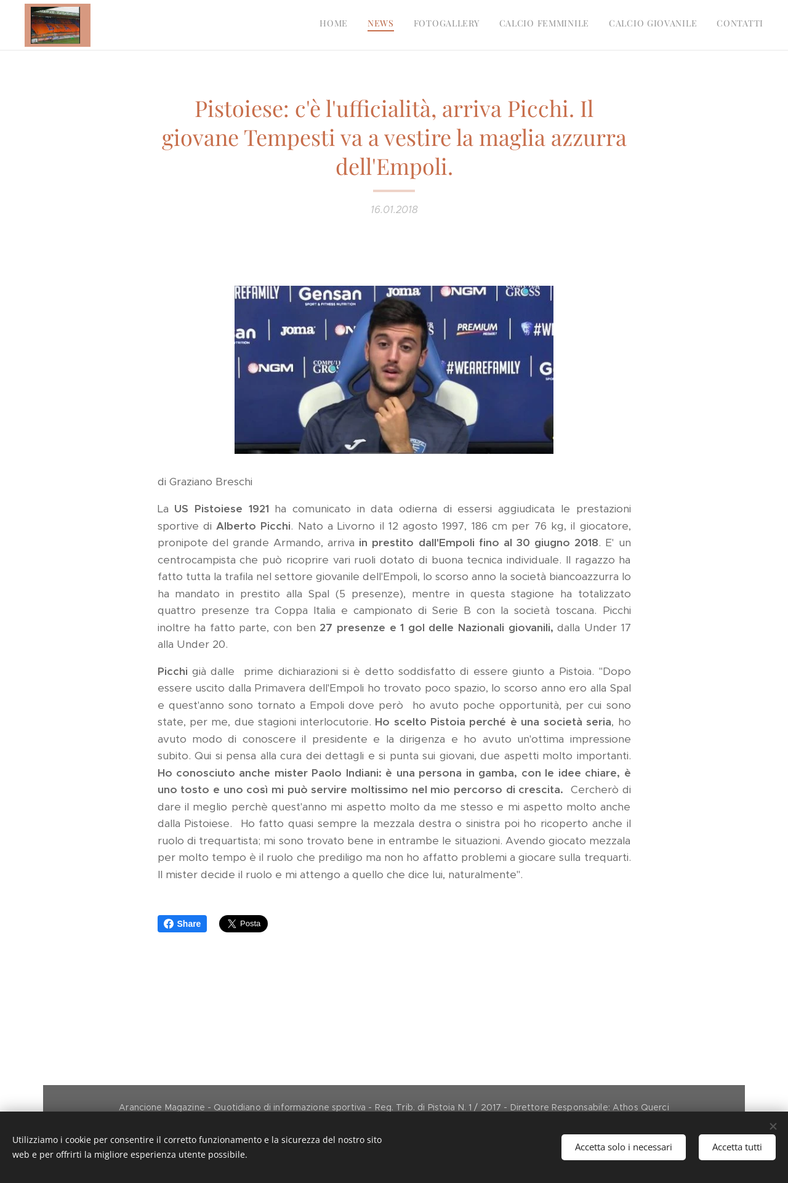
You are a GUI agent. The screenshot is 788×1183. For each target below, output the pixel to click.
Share (182, 924)
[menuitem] (668, 25)
